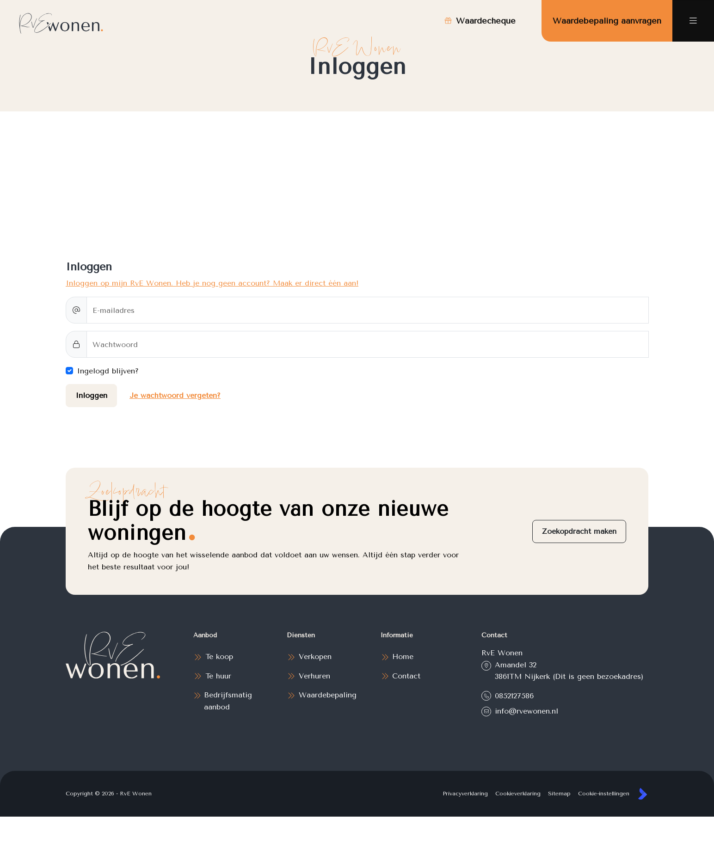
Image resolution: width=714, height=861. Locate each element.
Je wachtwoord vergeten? (175, 395)
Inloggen (91, 395)
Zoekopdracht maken (579, 531)
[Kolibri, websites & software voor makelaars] (642, 794)
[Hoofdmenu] (693, 21)
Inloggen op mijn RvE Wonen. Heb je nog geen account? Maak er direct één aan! (212, 283)
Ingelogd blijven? (108, 370)
